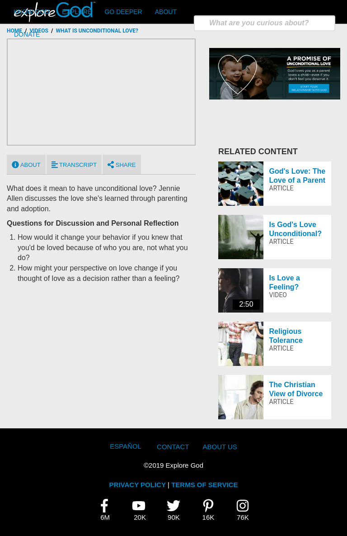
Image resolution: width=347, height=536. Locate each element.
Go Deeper (123, 11)
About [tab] (26, 164)
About (166, 11)
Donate (27, 34)
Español (125, 446)
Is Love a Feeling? (284, 282)
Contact (173, 447)
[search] (264, 23)
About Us (219, 447)
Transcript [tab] (74, 164)
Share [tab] (122, 164)
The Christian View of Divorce (296, 389)
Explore (77, 11)
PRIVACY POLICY (137, 485)
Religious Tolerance (286, 335)
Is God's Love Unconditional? (295, 229)
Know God (31, 11)
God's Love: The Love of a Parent (297, 175)
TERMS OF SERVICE (204, 485)
